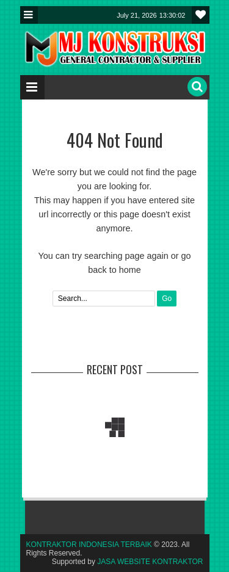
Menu (29, 15)
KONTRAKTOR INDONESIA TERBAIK (89, 544)
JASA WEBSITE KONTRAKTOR (150, 561)
